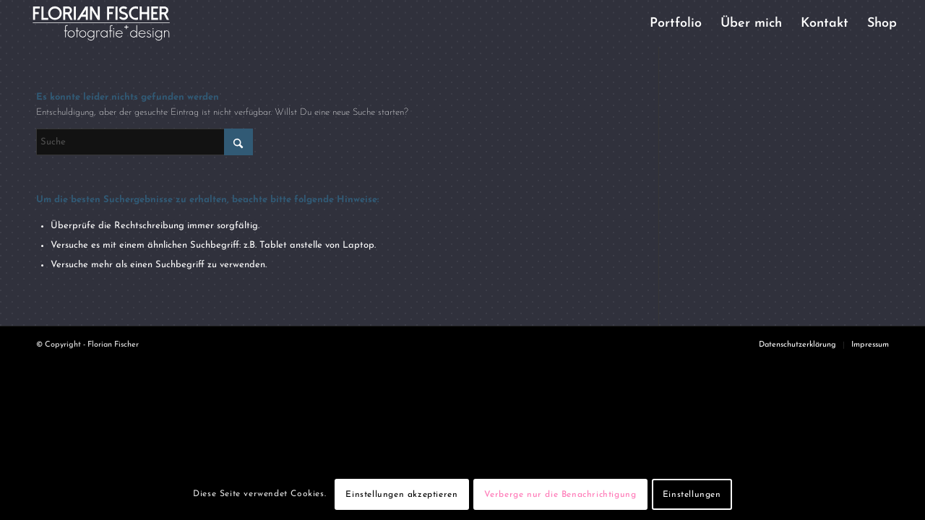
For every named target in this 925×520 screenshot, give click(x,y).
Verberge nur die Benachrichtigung (560, 494)
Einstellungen (692, 494)
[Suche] (144, 142)
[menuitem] (675, 23)
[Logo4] (113, 23)
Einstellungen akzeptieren (401, 494)
